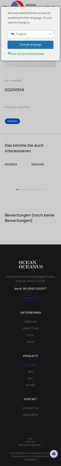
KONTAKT (30, 441)
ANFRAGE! (12, 121)
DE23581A (11, 164)
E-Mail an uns (30, 298)
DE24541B (37, 164)
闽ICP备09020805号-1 (30, 445)
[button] (17, 189)
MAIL (30, 438)
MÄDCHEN (23, 107)
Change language (31, 44)
